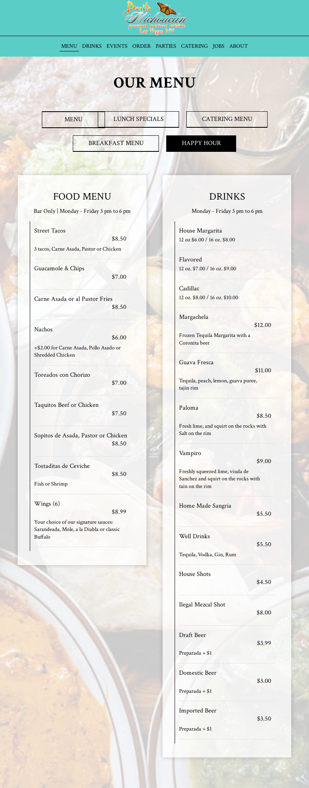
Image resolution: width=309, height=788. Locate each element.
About (238, 46)
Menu (69, 46)
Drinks (92, 46)
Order (141, 46)
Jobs (219, 46)
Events (117, 46)
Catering (194, 46)
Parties (166, 46)
